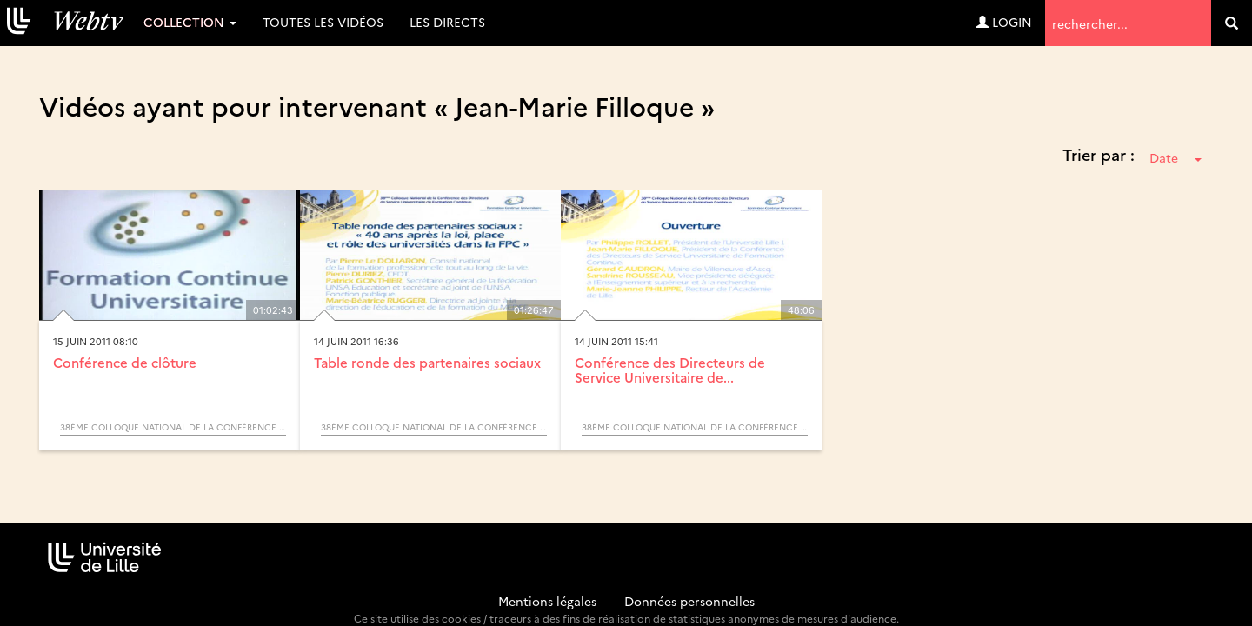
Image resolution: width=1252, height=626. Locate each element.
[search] (1231, 23)
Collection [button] (189, 21)
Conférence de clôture (124, 362)
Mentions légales (547, 600)
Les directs (447, 21)
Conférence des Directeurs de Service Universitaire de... (670, 369)
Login (1004, 21)
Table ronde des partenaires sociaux (427, 362)
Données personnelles (689, 600)
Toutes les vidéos (323, 21)
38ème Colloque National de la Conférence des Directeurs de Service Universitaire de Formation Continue (173, 427)
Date (1175, 157)
